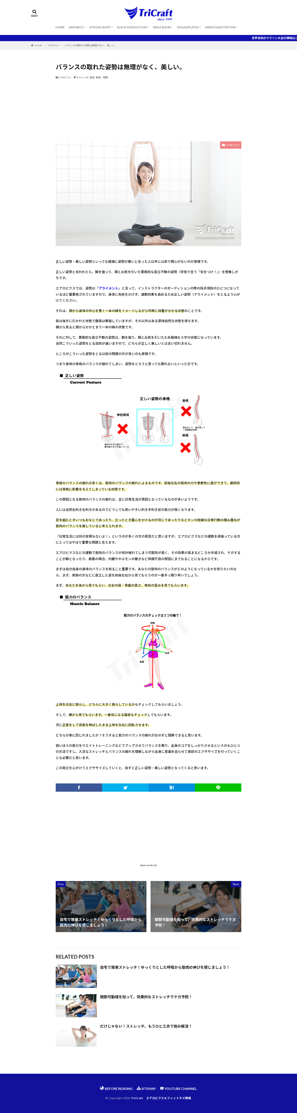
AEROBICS (76, 27)
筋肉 (92, 77)
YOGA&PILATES (188, 27)
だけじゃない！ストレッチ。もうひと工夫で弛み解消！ (146, 1026)
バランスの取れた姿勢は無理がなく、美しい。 (91, 45)
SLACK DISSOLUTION (132, 27)
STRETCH (53, 45)
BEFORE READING (116, 1088)
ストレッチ (82, 77)
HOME (60, 27)
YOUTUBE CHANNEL (178, 1088)
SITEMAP (146, 1088)
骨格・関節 (102, 77)
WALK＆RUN (162, 27)
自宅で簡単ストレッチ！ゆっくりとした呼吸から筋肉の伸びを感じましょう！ (165, 967)
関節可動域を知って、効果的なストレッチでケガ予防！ (146, 997)
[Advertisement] (148, 110)
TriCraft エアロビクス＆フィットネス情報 (161, 1098)
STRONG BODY (100, 27)
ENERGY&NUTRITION (220, 27)
